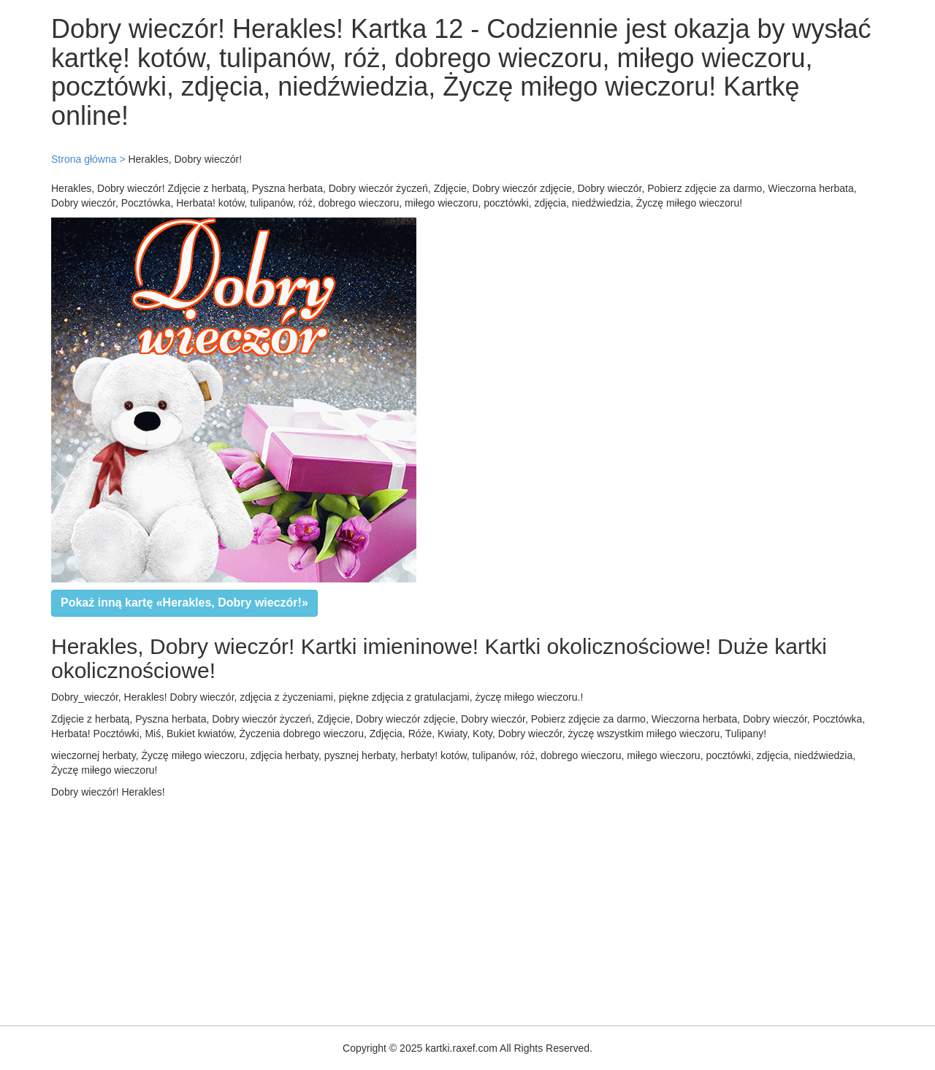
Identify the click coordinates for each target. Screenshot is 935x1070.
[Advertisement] (438, 909)
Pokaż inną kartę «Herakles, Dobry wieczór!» (184, 602)
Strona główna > (88, 159)
